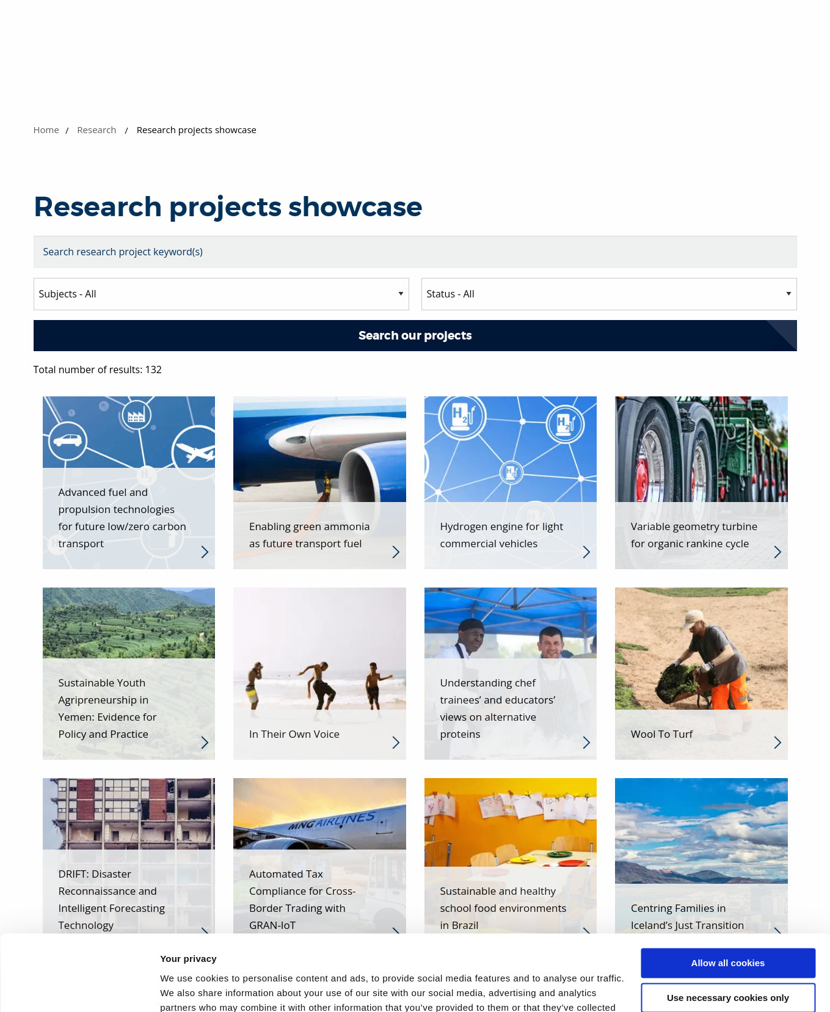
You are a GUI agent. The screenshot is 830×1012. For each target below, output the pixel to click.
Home (46, 129)
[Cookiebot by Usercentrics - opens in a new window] (79, 988)
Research (96, 129)
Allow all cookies (728, 895)
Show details (188, 988)
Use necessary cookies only (728, 930)
